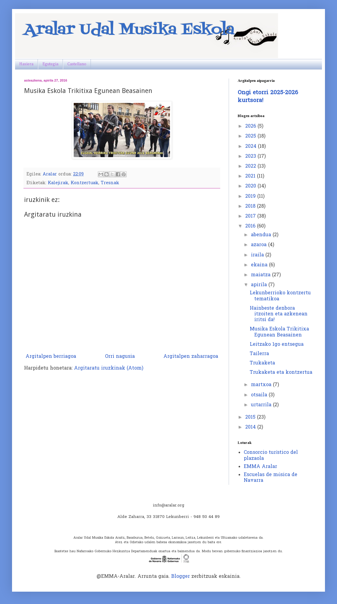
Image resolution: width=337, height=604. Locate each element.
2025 (251, 136)
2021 (251, 176)
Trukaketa (262, 363)
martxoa (262, 385)
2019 (251, 196)
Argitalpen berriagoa (51, 356)
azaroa (259, 245)
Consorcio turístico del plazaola (271, 455)
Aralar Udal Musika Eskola (129, 30)
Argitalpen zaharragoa (190, 356)
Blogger (180, 576)
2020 (251, 186)
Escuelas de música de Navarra (270, 477)
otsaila (260, 395)
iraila (258, 255)
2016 (251, 226)
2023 (251, 156)
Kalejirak (58, 183)
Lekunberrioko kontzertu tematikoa (280, 296)
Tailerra (259, 354)
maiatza (261, 275)
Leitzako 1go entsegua (277, 344)
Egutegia (50, 64)
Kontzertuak (84, 183)
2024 (251, 146)
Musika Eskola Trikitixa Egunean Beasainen (279, 332)
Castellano (76, 64)
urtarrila (262, 405)
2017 (251, 216)
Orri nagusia (120, 356)
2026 (251, 126)
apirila (259, 285)
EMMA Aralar (260, 466)
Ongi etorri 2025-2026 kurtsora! (268, 97)
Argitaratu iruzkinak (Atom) (108, 368)
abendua (262, 235)
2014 (251, 427)
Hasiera (26, 64)
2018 (251, 206)
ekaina (260, 265)
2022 (251, 166)
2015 (251, 417)
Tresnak (110, 183)
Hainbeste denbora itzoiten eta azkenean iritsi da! (279, 314)
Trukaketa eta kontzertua (281, 372)
